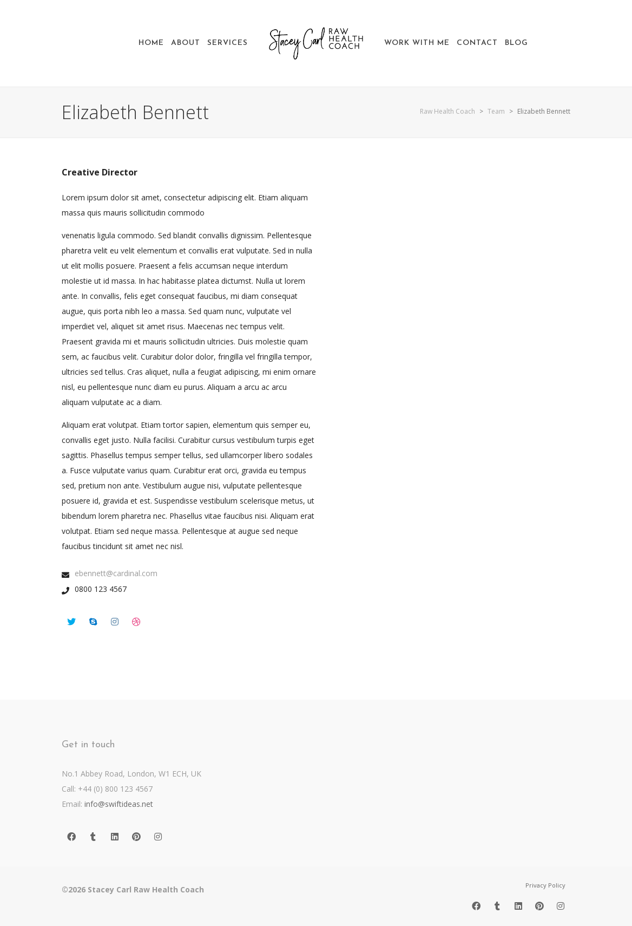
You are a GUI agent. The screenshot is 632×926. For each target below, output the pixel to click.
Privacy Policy (545, 885)
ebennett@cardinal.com (116, 573)
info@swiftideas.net (118, 804)
